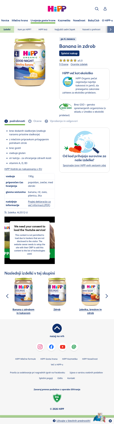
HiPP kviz (43, 29)
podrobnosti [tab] (17, 121)
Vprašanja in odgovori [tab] (63, 121)
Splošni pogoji (46, 378)
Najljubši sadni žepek (65, 29)
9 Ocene (63, 64)
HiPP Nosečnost (90, 358)
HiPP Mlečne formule (25, 358)
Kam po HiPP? (24, 29)
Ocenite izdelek (79, 64)
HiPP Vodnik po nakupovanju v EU (23, 169)
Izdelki (7, 29)
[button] (97, 9)
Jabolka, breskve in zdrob (90, 311)
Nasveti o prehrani (91, 29)
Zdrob (57, 309)
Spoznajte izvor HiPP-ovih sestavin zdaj (84, 165)
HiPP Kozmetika (69, 358)
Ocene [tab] (37, 121)
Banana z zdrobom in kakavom (23, 311)
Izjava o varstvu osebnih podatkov (86, 372)
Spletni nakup (69, 53)
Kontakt (71, 378)
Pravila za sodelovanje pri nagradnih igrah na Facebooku (37, 372)
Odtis (60, 378)
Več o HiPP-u (57, 364)
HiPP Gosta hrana (48, 358)
